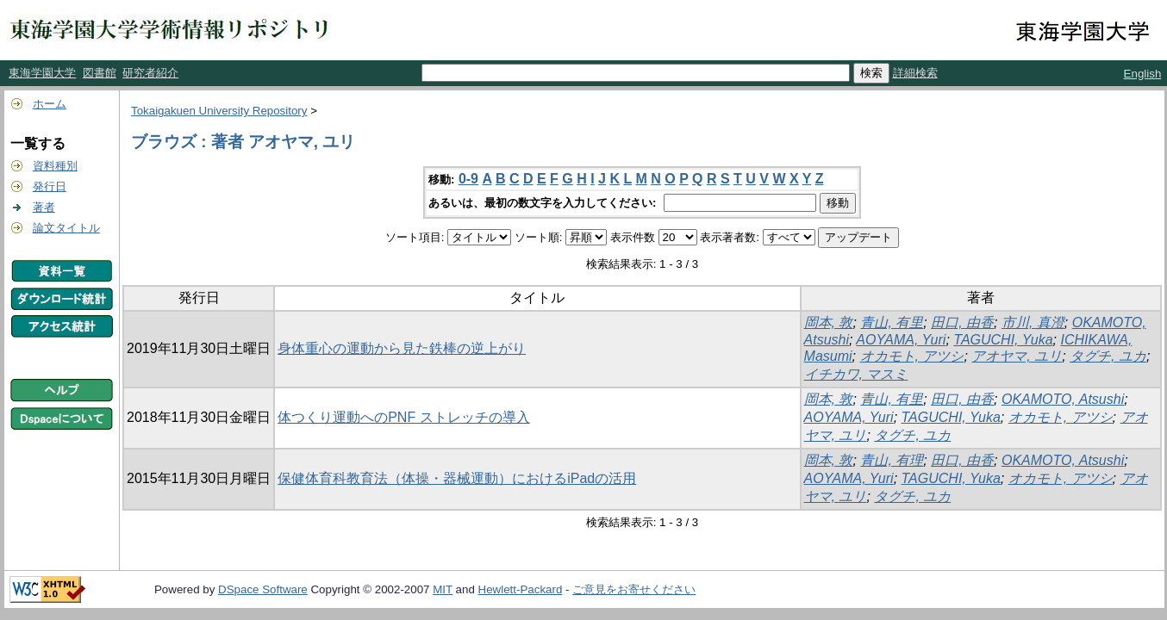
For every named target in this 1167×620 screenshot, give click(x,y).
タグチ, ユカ (1108, 356)
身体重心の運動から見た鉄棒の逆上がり (402, 348)
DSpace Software (263, 589)
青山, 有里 (891, 322)
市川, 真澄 (1033, 322)
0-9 (468, 178)
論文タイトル (66, 227)
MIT (442, 589)
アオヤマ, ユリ (1016, 356)
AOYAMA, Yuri (900, 339)
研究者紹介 (150, 72)
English (1143, 73)
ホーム (49, 103)
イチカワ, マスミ (856, 374)
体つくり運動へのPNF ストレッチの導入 (403, 417)
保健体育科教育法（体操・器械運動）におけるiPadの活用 (457, 478)
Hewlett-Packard (520, 589)
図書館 (99, 72)
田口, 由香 (962, 322)
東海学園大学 (42, 72)
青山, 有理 (891, 460)
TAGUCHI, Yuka (1002, 339)
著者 (44, 207)
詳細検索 (915, 72)
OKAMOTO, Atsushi (1063, 399)
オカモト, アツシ (912, 356)
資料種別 (55, 165)
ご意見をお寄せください (634, 589)
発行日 (49, 186)
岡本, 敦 (828, 322)
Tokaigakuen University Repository (219, 110)
